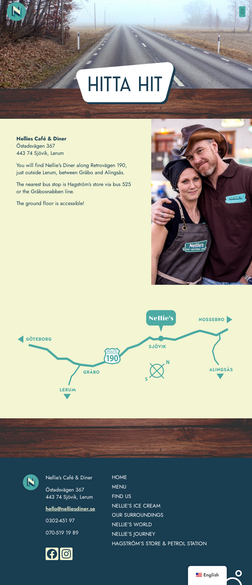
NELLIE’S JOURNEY (133, 534)
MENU (119, 487)
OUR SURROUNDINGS (137, 515)
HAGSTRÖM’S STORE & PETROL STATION (159, 543)
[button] (242, 11)
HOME (119, 477)
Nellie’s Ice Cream (136, 506)
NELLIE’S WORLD (132, 524)
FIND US (121, 496)
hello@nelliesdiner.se (70, 508)
